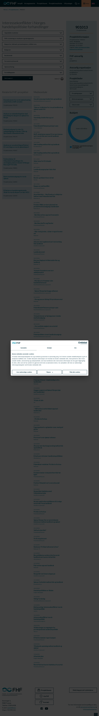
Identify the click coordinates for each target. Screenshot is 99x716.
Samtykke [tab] (24, 348)
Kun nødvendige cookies (24, 372)
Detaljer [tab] (49, 348)
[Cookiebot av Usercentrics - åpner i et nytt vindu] (79, 343)
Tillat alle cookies (74, 372)
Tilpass (49, 372)
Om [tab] (75, 348)
